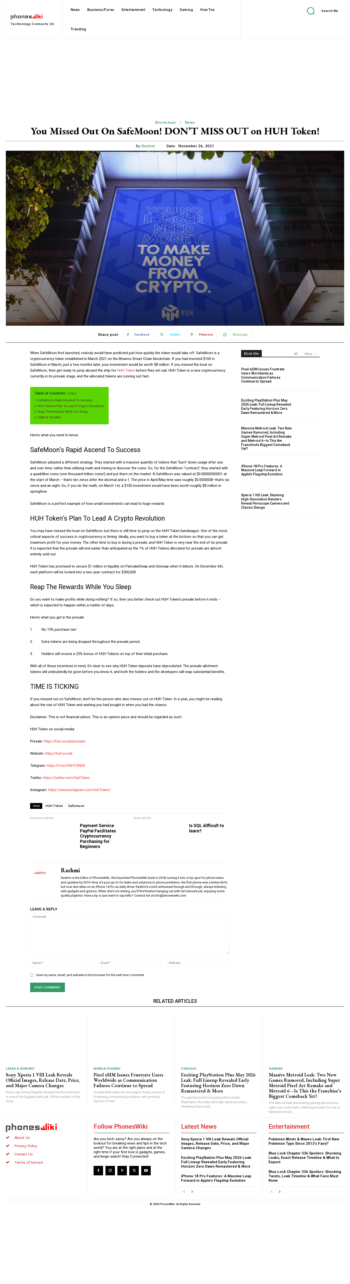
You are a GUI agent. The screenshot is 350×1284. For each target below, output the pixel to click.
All (296, 354)
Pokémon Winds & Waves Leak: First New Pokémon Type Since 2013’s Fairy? (304, 1217)
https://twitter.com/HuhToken (66, 778)
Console (188, 1144)
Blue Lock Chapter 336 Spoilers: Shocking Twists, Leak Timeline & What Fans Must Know (305, 1251)
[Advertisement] (175, 75)
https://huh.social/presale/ (65, 741)
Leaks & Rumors (20, 1144)
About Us (22, 1213)
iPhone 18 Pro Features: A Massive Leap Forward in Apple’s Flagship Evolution (261, 470)
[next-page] (192, 1268)
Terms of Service (28, 1237)
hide (72, 393)
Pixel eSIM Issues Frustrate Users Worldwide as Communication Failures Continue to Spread (262, 375)
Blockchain (165, 122)
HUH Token (126, 370)
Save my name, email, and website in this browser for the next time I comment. (90, 1051)
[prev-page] (184, 1268)
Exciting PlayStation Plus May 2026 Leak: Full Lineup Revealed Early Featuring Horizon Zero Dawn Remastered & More (266, 406)
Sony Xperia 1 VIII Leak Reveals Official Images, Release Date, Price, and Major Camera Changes (43, 1155)
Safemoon (76, 806)
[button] (319, 11)
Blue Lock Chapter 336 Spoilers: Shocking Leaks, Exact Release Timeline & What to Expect (305, 1233)
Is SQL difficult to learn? (201, 828)
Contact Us (23, 1229)
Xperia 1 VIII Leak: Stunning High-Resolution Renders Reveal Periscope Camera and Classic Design (265, 501)
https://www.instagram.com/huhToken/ (79, 790)
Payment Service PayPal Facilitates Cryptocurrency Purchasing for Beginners (216, 838)
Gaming (276, 1144)
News (190, 122)
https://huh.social (58, 753)
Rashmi (148, 146)
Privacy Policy (25, 1221)
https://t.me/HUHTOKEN (66, 765)
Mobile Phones (107, 1144)
